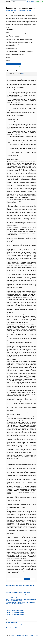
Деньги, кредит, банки (15, 5)
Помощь (32, 1)
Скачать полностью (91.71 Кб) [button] (14, 64)
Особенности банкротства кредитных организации (18, 592)
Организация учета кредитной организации (16, 627)
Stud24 (12, 635)
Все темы (7, 5)
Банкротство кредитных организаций (15, 608)
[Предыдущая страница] (10, 579)
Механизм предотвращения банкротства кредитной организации (21, 597)
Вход (28, 1)
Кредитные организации (11, 622)
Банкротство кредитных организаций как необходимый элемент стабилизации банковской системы (21, 600)
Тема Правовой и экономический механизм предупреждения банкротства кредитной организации (20, 603)
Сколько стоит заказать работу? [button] (14, 67)
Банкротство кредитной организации (15, 605)
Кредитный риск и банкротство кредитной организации (19, 594)
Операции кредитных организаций (14, 624)
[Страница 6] (27, 579)
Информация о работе (20, 585)
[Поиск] (18, 1)
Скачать (23, 73)
